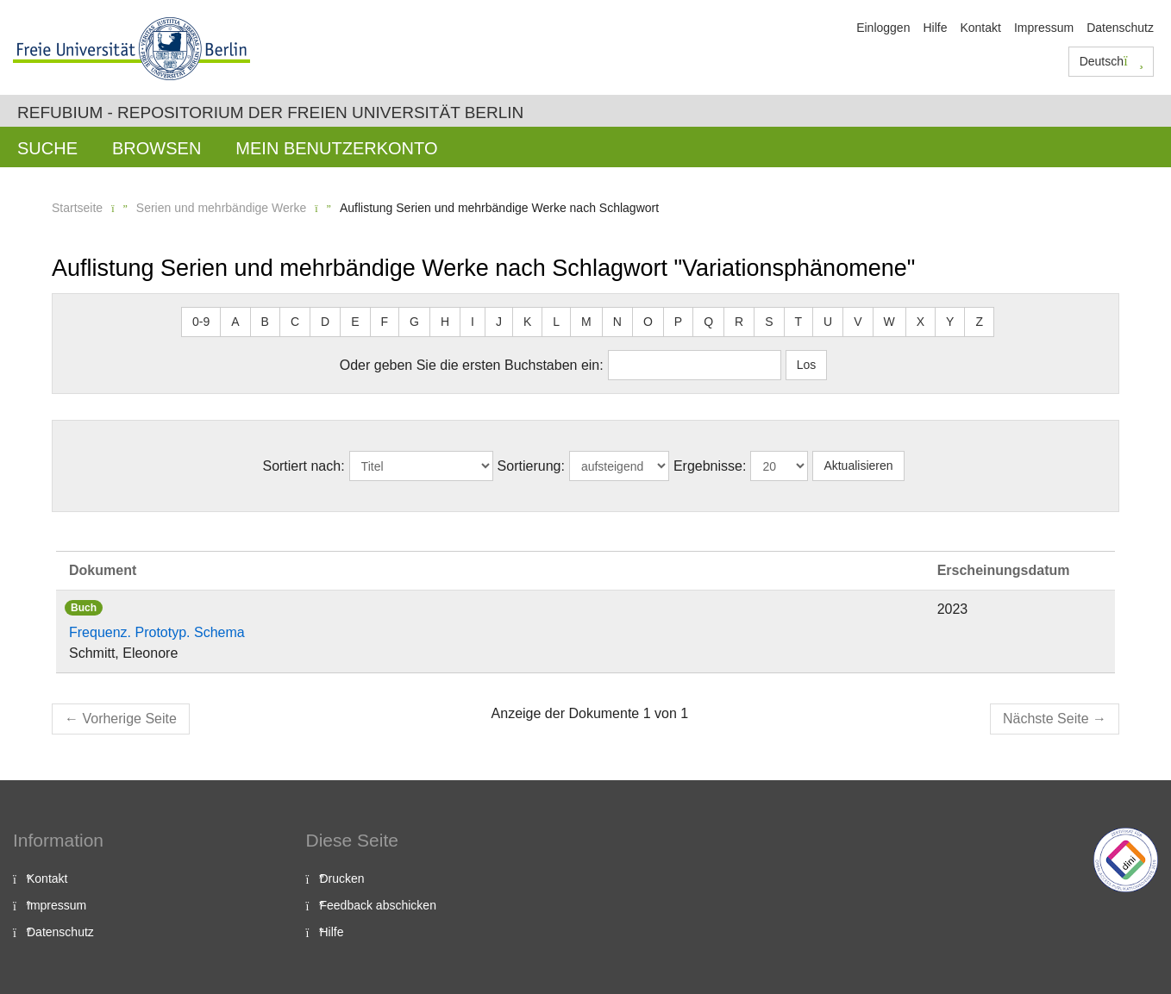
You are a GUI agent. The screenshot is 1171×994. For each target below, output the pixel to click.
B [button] (265, 321)
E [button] (355, 321)
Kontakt (980, 27)
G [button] (414, 321)
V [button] (857, 321)
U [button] (827, 321)
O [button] (648, 321)
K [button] (527, 321)
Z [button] (979, 321)
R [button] (739, 321)
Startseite (77, 208)
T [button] (799, 321)
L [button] (556, 321)
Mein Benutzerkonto (336, 148)
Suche (47, 148)
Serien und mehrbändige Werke (221, 208)
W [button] (889, 321)
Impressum (1044, 27)
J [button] (499, 321)
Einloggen (883, 27)
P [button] (678, 321)
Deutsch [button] (1111, 61)
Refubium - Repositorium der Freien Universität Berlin (270, 112)
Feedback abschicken (378, 905)
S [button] (769, 321)
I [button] (472, 321)
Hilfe (935, 27)
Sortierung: (531, 466)
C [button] (295, 321)
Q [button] (708, 321)
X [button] (920, 321)
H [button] (445, 321)
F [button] (385, 321)
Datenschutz (1120, 27)
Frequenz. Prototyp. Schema (157, 632)
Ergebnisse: (710, 466)
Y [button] (950, 321)
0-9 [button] (201, 321)
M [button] (586, 321)
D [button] (325, 321)
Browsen (156, 148)
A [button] (235, 321)
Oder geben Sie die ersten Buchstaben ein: (472, 365)
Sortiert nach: (303, 466)
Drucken (342, 878)
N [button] (617, 321)
